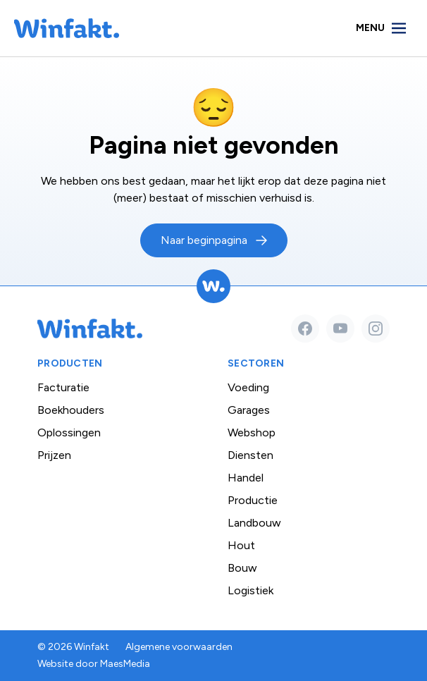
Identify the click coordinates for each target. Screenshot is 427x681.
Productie (253, 500)
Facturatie (63, 387)
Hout (241, 545)
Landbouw (254, 522)
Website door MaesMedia (93, 664)
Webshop (252, 432)
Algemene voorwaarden (179, 647)
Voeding (248, 387)
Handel (246, 477)
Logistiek (250, 590)
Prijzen (54, 455)
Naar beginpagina (204, 240)
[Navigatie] (381, 28)
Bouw (242, 568)
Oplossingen (69, 432)
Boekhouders (70, 410)
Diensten (250, 455)
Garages (249, 410)
